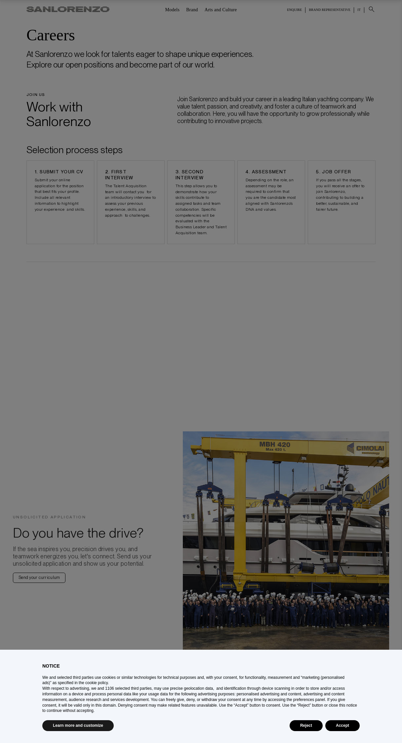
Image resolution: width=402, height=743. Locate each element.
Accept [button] (342, 725)
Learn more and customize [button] (78, 725)
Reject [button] (306, 725)
